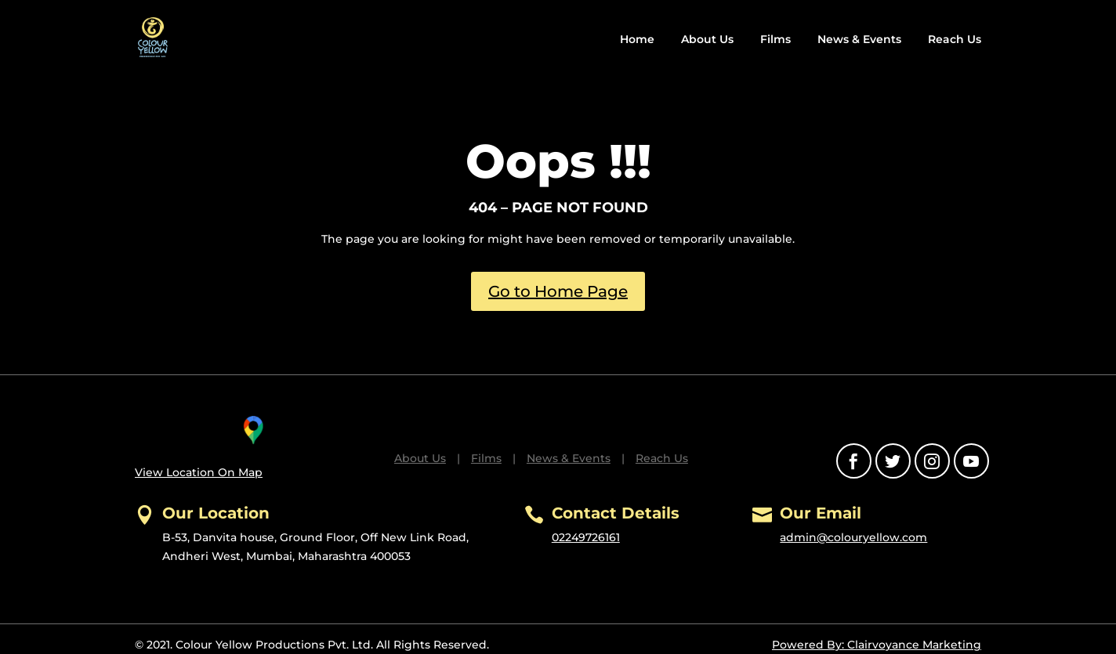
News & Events (859, 39)
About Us (707, 39)
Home (637, 39)
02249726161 (586, 537)
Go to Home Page (558, 291)
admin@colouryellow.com (853, 537)
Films (775, 39)
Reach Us (954, 39)
